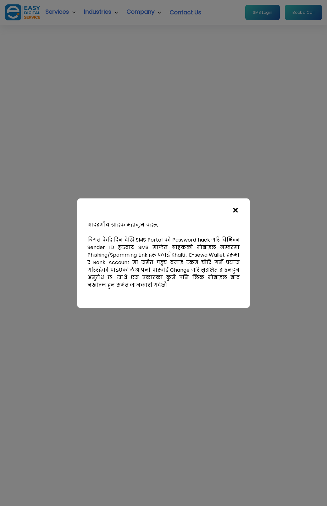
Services (57, 12)
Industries (97, 12)
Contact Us (185, 12)
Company (140, 12)
